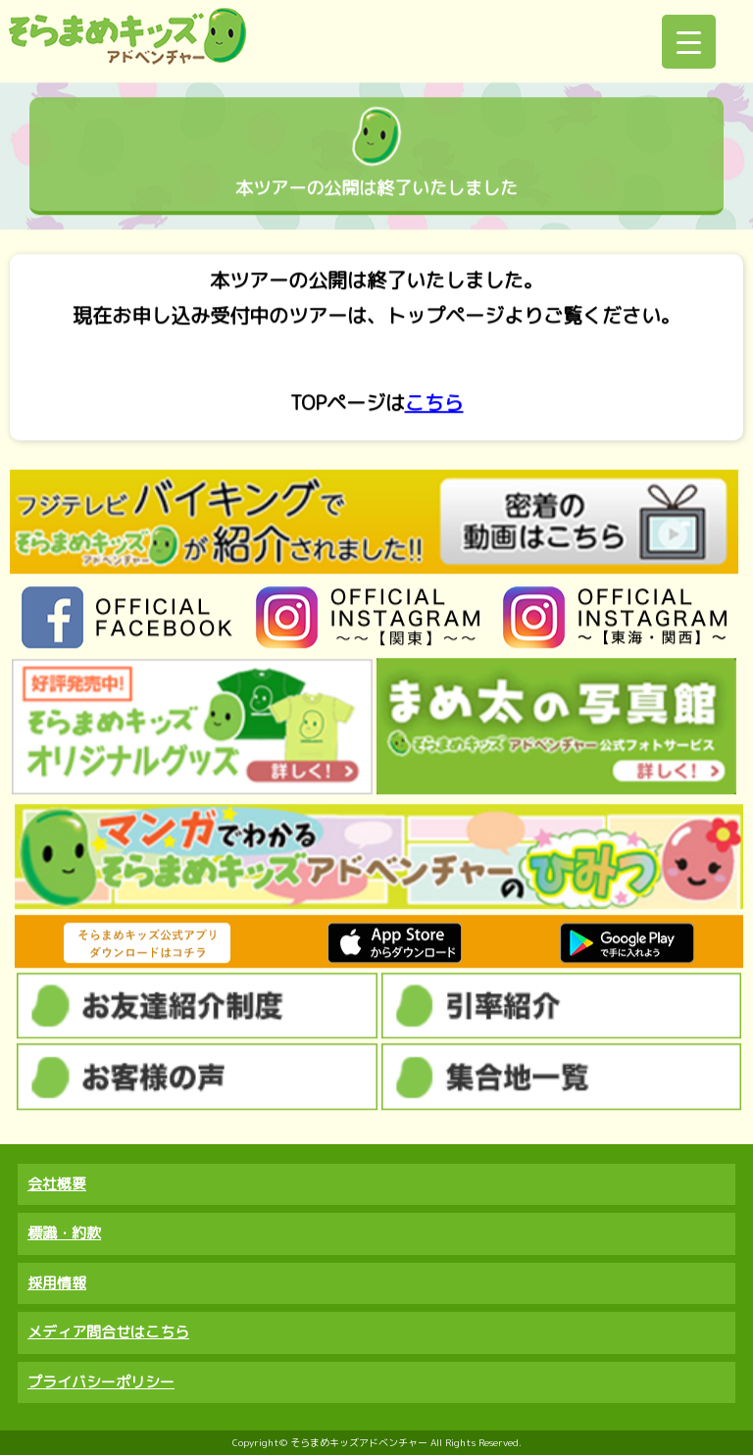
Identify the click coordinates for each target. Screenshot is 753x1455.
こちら (434, 403)
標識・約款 (64, 1233)
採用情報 (56, 1283)
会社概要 (56, 1184)
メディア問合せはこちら (108, 1332)
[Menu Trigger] (689, 42)
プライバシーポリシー (101, 1382)
